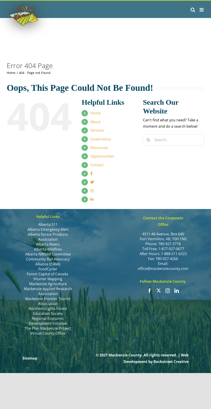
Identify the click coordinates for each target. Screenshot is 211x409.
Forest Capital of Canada (48, 273)
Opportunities (102, 156)
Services (97, 130)
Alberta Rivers (48, 244)
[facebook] (149, 291)
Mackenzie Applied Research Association (48, 291)
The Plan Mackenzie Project (48, 328)
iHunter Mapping (47, 278)
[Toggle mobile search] (193, 9)
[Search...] (173, 139)
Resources (99, 147)
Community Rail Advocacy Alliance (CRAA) (48, 262)
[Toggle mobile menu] (202, 9)
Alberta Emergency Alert (48, 229)
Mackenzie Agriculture (48, 283)
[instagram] (167, 291)
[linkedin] (176, 291)
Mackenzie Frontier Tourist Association (48, 301)
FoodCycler (47, 269)
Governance (100, 139)
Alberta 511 (48, 224)
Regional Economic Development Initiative (48, 321)
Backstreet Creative (171, 361)
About (95, 121)
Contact (97, 164)
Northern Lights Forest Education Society (48, 311)
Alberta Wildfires (48, 249)
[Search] (148, 139)
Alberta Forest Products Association (48, 237)
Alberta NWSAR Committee (48, 254)
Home (95, 113)
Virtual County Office (47, 333)
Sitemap (29, 358)
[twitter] (158, 290)
